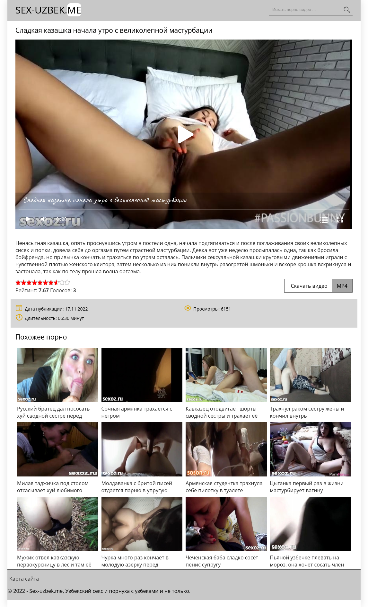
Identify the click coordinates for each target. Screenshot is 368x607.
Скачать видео (318, 285)
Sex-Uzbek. (48, 9)
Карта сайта (24, 578)
